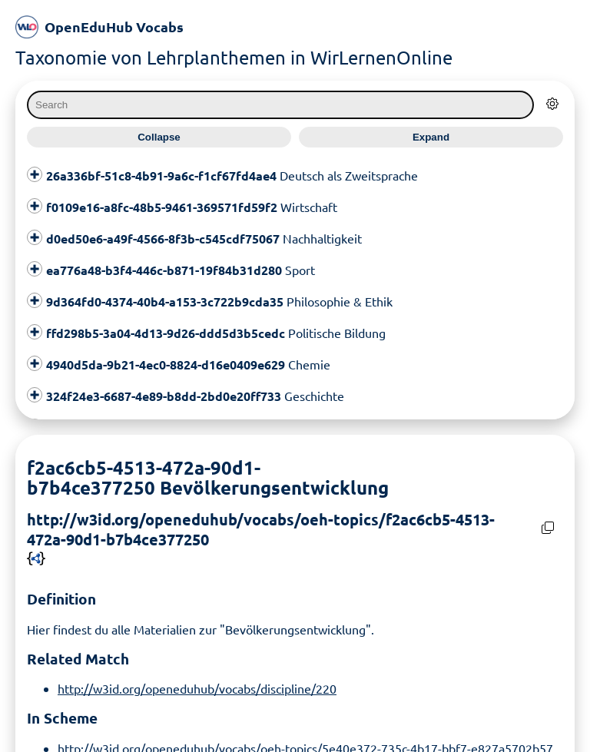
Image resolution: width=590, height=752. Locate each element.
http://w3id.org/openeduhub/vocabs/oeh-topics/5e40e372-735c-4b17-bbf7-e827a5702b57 (305, 742)
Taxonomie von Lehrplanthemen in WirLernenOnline (233, 57)
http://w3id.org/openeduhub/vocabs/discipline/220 (197, 683)
